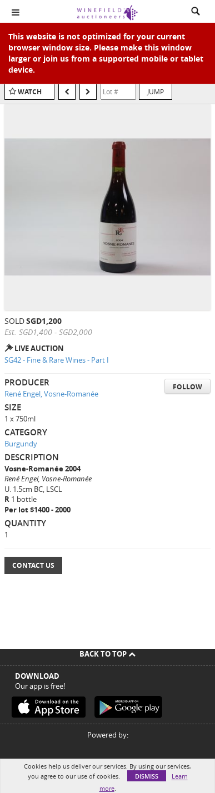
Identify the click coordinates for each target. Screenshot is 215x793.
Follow (187, 387)
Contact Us (33, 565)
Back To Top (107, 654)
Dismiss (146, 776)
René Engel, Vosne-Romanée (51, 394)
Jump (155, 91)
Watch (30, 91)
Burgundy (20, 444)
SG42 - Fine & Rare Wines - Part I (56, 360)
